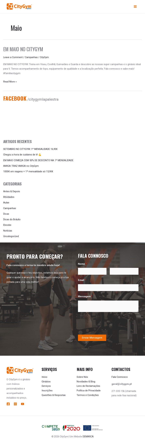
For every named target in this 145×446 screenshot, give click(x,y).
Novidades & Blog (86, 380)
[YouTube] (22, 403)
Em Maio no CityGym (23, 49)
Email (82, 279)
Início (44, 376)
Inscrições (47, 389)
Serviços (46, 385)
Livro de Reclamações (88, 385)
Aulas (6, 202)
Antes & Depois (11, 191)
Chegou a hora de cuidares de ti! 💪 (22, 154)
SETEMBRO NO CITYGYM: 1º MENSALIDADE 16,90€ (30, 149)
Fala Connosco (120, 376)
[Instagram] (15, 403)
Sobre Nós (82, 376)
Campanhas (31, 57)
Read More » (10, 81)
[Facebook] (8, 403)
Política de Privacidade (89, 389)
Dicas (6, 213)
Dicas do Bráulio (12, 218)
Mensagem (85, 295)
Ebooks (7, 224)
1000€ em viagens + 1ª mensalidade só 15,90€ (28, 171)
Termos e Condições (88, 394)
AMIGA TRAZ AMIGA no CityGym (21, 165)
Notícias (7, 230)
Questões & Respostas (54, 394)
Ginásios (46, 380)
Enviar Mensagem (92, 337)
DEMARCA (88, 435)
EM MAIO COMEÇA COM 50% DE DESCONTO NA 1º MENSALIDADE (38, 160)
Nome (82, 262)
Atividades (8, 196)
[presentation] (103, 322)
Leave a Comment (13, 57)
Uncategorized (11, 235)
